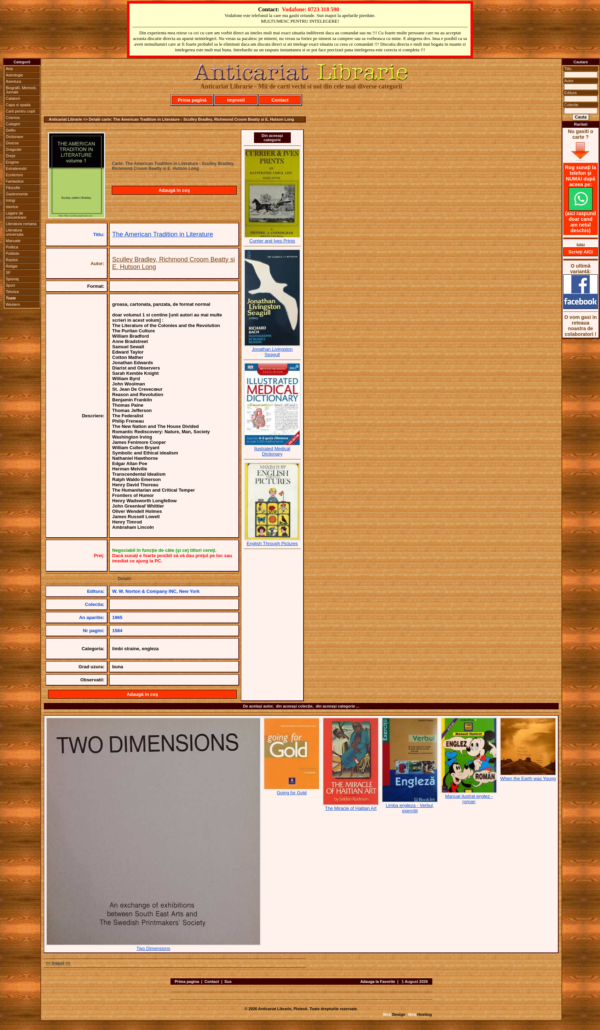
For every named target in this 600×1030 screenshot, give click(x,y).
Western (13, 304)
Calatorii (13, 98)
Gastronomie (17, 194)
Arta (9, 69)
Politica (12, 247)
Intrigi (10, 200)
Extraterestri (16, 168)
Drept (10, 156)
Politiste (12, 253)
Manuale (13, 241)
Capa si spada (18, 105)
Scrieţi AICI (581, 251)
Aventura (13, 81)
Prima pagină (192, 100)
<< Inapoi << (58, 963)
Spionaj (12, 279)
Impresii (236, 100)
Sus (227, 981)
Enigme (12, 162)
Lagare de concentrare (16, 215)
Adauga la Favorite (377, 981)
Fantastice (15, 181)
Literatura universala (14, 232)
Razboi (12, 260)
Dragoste (14, 149)
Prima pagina (187, 981)
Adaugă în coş (174, 190)
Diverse (12, 143)
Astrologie (14, 75)
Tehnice (12, 292)
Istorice (12, 207)
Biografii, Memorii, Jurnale (21, 90)
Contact (279, 100)
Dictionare (14, 137)
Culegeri (13, 124)
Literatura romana (21, 224)
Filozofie (13, 187)
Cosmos (13, 117)
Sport (10, 285)
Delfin (11, 130)
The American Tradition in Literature (162, 234)
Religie (12, 266)
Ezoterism (14, 175)
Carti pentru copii (20, 111)
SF (8, 272)
